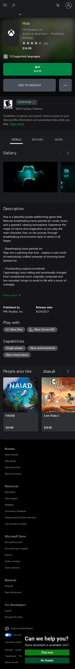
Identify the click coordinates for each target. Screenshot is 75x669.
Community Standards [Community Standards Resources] (15, 511)
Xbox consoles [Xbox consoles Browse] (11, 454)
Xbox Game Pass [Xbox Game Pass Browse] (13, 467)
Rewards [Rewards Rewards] (9, 586)
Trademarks (10, 656)
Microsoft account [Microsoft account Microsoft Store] (13, 542)
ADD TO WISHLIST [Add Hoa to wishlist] (29, 85)
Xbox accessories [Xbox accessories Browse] (13, 473)
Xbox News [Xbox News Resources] (10, 492)
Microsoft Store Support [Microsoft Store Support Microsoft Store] (16, 548)
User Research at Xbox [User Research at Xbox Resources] (16, 524)
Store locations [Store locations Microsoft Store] (12, 567)
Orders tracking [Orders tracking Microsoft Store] (12, 561)
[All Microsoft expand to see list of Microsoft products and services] (5, 5)
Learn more (17, 124)
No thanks (47, 660)
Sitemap (9, 649)
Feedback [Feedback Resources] (9, 504)
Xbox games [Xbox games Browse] (10, 461)
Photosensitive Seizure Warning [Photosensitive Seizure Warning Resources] (20, 517)
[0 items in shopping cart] (59, 5)
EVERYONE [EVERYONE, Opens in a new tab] (26, 102)
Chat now (47, 652)
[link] (20, 404)
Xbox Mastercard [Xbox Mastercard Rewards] (13, 592)
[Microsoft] (37, 3)
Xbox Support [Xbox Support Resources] (11, 498)
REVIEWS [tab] (37, 139)
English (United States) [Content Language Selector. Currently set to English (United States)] (22, 628)
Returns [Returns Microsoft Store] (8, 555)
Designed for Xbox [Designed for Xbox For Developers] (13, 617)
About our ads (11, 662)
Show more (12, 295)
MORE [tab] (59, 139)
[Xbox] (10, 14)
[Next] (68, 153)
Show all (49, 371)
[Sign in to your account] (68, 5)
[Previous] (60, 153)
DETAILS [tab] (16, 139)
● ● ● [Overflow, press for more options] (65, 85)
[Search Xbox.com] (14, 5)
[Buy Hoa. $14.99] (37, 69)
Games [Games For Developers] (8, 610)
